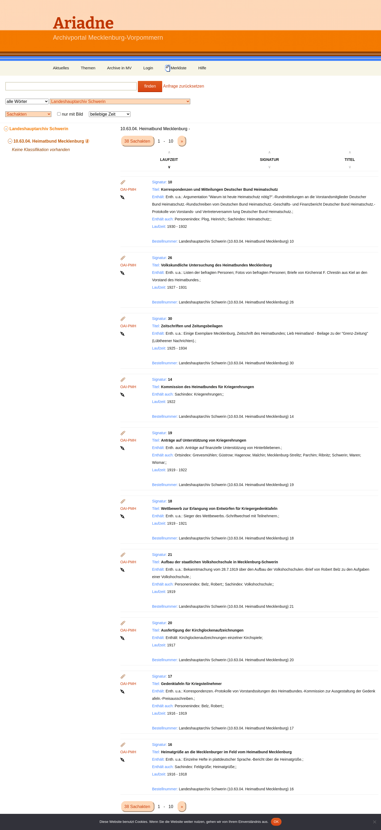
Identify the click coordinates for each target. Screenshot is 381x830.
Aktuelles (61, 68)
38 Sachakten (137, 141)
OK (276, 822)
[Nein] (374, 821)
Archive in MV (119, 68)
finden (150, 86)
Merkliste (176, 68)
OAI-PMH (128, 189)
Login (148, 68)
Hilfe (202, 68)
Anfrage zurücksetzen (183, 86)
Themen (88, 68)
